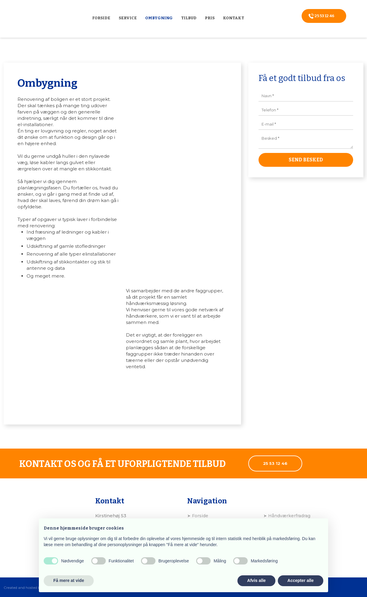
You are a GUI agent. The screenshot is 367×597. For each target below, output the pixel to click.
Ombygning (159, 18)
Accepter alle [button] (300, 580)
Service (128, 18)
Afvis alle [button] (256, 580)
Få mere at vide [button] (68, 580)
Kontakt (233, 18)
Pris (210, 18)
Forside (101, 18)
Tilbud (188, 18)
